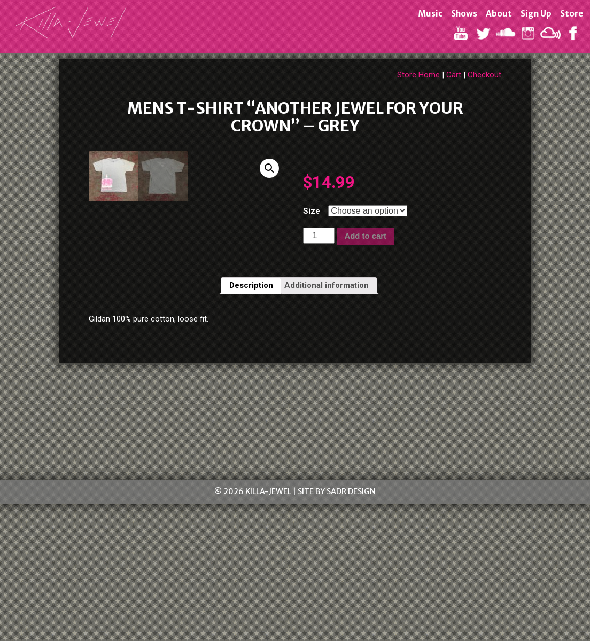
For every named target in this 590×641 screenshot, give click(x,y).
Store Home (418, 75)
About (498, 14)
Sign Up (535, 14)
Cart (453, 75)
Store (571, 14)
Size (311, 211)
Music (429, 14)
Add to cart (365, 236)
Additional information (326, 422)
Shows (464, 14)
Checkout (484, 75)
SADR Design (351, 629)
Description (251, 422)
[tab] (251, 423)
